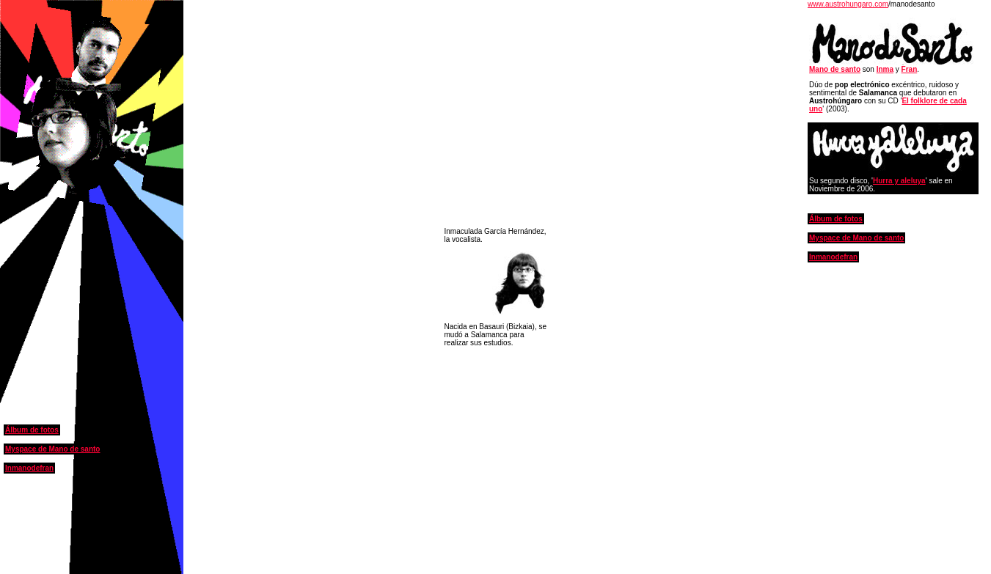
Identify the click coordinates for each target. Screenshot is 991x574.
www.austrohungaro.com (848, 4)
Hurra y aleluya (899, 181)
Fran (910, 69)
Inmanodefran (29, 468)
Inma (885, 69)
